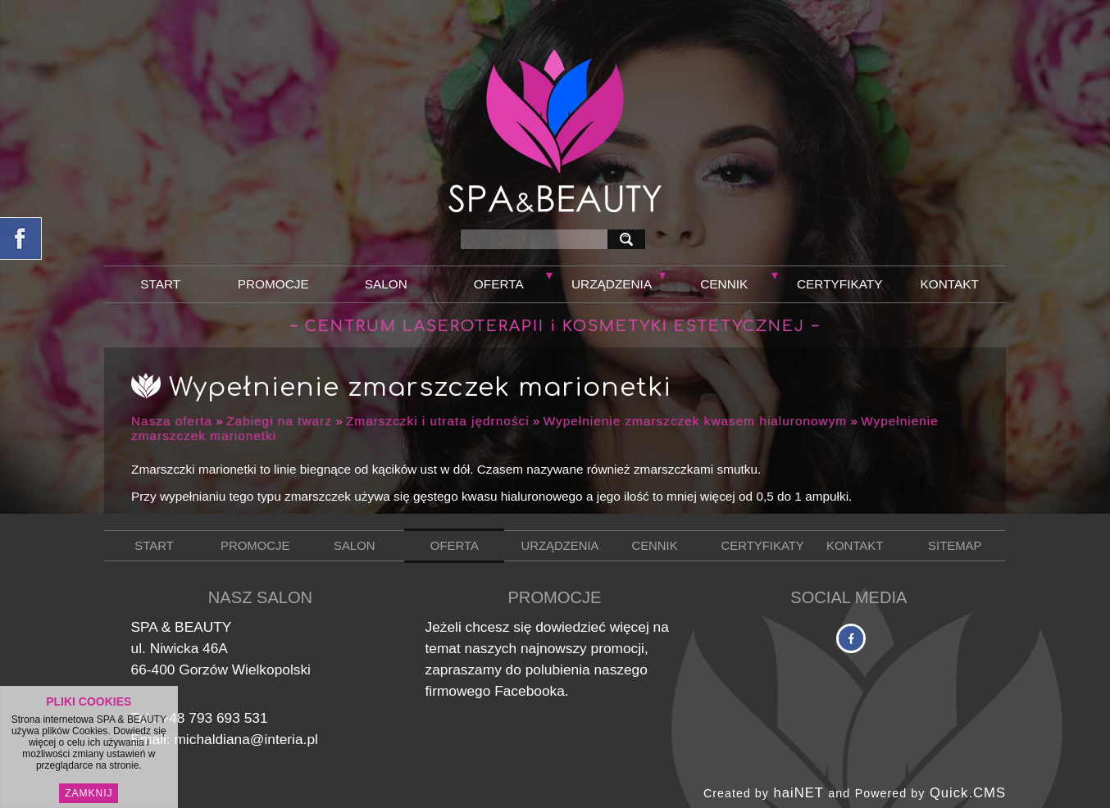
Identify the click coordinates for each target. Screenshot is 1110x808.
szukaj (629, 239)
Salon (386, 284)
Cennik (724, 284)
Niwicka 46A (189, 648)
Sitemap (954, 545)
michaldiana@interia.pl (245, 739)
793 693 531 (228, 718)
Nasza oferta (171, 421)
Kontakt (950, 284)
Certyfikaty (839, 284)
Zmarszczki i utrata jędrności (438, 421)
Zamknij (88, 793)
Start (160, 284)
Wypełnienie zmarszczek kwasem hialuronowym (696, 421)
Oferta (499, 284)
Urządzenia (611, 284)
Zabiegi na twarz (279, 421)
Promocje (273, 284)
